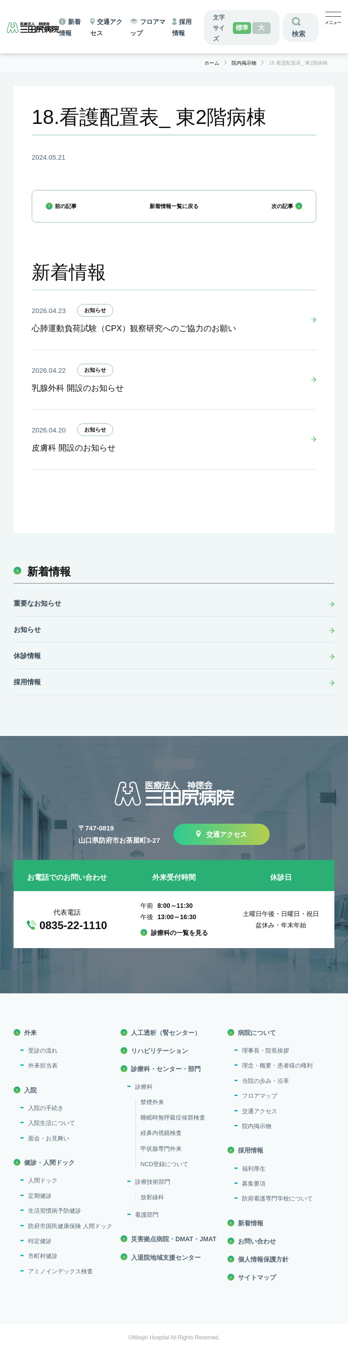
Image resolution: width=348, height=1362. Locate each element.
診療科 (144, 1096)
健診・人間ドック (49, 1172)
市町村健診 (43, 1265)
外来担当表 (43, 1075)
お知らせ (95, 320)
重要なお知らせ (37, 613)
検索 (298, 34)
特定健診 (40, 1250)
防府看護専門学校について (277, 1208)
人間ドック (43, 1190)
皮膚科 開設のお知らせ (74, 457)
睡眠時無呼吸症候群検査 (172, 1127)
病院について (257, 1042)
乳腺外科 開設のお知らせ (78, 398)
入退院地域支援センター (166, 1267)
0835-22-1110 (73, 935)
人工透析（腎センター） (166, 1042)
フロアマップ (259, 1105)
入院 (30, 1099)
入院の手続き (45, 1117)
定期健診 (40, 1205)
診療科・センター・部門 (166, 1078)
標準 (242, 27)
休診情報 (27, 665)
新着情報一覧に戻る (174, 209)
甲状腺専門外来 (161, 1158)
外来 (30, 1042)
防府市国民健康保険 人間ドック (70, 1235)
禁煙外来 (152, 1111)
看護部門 (147, 1224)
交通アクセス (226, 844)
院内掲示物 (256, 1135)
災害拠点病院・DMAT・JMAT (173, 1249)
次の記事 (277, 209)
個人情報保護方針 (263, 1269)
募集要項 (254, 1193)
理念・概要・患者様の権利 (277, 1075)
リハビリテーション (159, 1060)
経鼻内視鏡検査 (161, 1142)
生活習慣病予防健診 (54, 1220)
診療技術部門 (152, 1191)
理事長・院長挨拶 (265, 1060)
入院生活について (51, 1132)
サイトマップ (257, 1287)
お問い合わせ (257, 1250)
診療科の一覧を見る (179, 942)
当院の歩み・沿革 (265, 1090)
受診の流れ (43, 1060)
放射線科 (152, 1206)
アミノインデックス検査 (60, 1280)
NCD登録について (164, 1173)
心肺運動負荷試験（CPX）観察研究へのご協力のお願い (134, 338)
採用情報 (27, 692)
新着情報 (49, 581)
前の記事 (71, 209)
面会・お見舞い (48, 1147)
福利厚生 (254, 1178)
